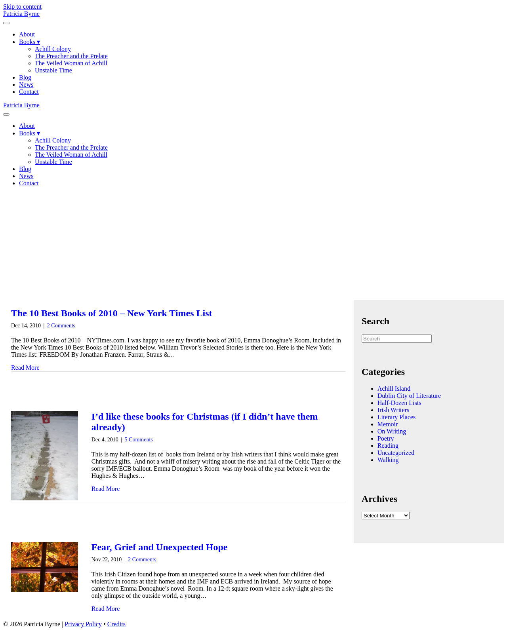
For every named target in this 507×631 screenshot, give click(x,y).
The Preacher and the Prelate (71, 56)
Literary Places (396, 417)
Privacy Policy (83, 624)
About (27, 34)
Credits (116, 624)
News (26, 84)
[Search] (397, 339)
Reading (387, 445)
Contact (29, 91)
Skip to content (22, 6)
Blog (25, 77)
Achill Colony (53, 49)
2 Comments (61, 326)
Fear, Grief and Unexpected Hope (159, 547)
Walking (388, 459)
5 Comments (139, 440)
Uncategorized (395, 452)
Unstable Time (53, 70)
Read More (25, 367)
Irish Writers (393, 410)
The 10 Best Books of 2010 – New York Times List (111, 313)
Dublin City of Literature (409, 395)
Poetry (385, 438)
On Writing (391, 431)
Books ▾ (29, 41)
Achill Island (393, 388)
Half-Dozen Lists (399, 402)
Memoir (387, 424)
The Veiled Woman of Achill (71, 63)
